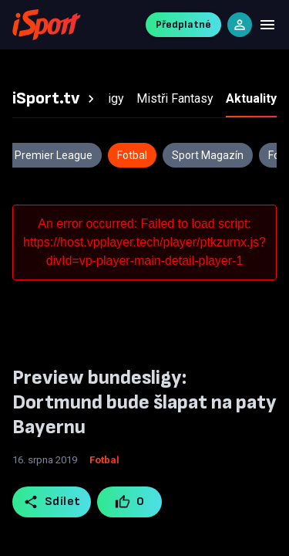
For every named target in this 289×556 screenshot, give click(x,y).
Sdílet (52, 502)
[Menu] (267, 24)
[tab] (55, 98)
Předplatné (183, 24)
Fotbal (104, 460)
